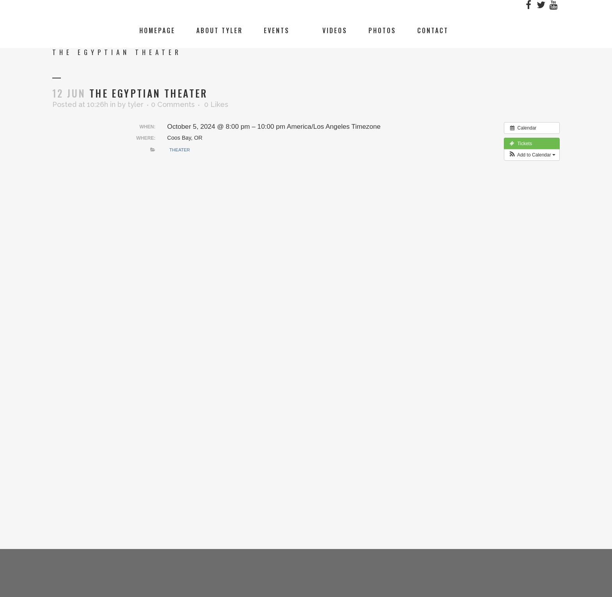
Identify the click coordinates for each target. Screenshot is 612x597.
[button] (531, 154)
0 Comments (173, 104)
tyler (136, 104)
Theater (179, 149)
